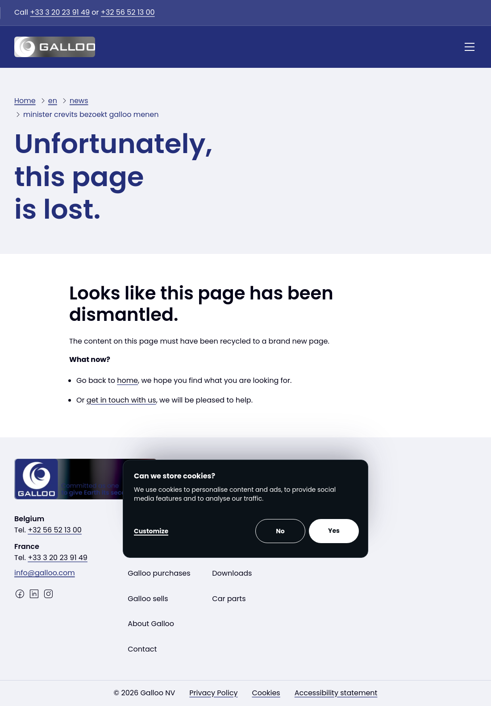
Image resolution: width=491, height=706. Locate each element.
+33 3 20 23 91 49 (60, 12)
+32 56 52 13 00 (128, 12)
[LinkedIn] (34, 594)
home (127, 380)
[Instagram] (48, 594)
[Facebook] (19, 594)
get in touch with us (121, 400)
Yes (334, 530)
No (280, 531)
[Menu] (469, 47)
